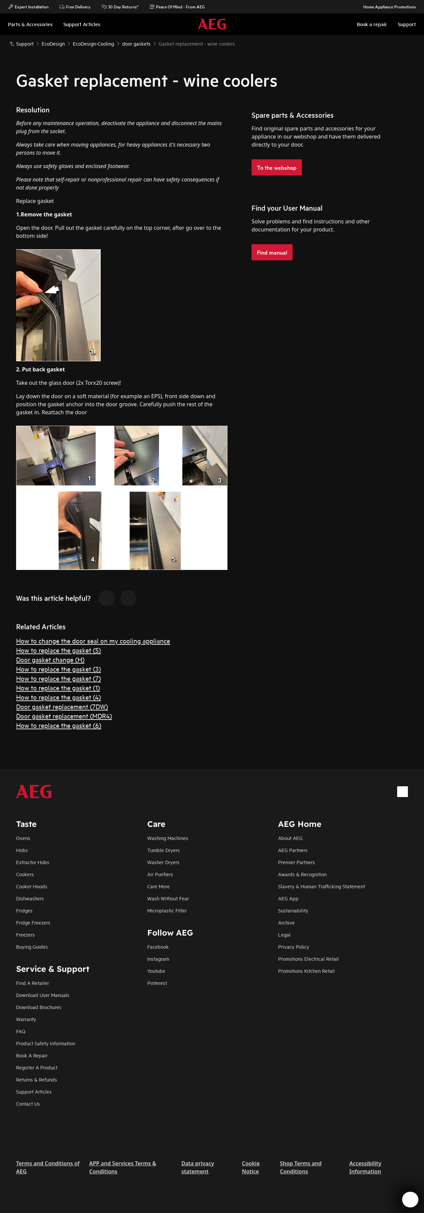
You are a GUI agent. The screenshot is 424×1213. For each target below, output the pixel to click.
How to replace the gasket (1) (58, 687)
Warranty (26, 1019)
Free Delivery (75, 6)
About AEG (290, 838)
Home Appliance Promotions (386, 6)
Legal (284, 934)
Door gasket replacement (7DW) (62, 706)
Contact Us (28, 1103)
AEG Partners (293, 850)
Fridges (24, 910)
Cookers (25, 874)
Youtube (156, 970)
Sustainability (293, 910)
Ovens (23, 838)
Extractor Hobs (32, 862)
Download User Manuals (42, 995)
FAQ (20, 1031)
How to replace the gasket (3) (58, 669)
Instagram (158, 958)
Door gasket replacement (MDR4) (64, 715)
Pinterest (157, 983)
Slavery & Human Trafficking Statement (321, 886)
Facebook (158, 946)
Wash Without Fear (168, 898)
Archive (286, 922)
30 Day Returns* (120, 6)
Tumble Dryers (163, 850)
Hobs (22, 850)
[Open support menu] (410, 1200)
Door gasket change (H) (50, 659)
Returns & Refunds (36, 1079)
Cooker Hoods (31, 886)
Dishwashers (30, 898)
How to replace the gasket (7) (58, 678)
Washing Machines (167, 838)
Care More (158, 886)
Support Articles (34, 1091)
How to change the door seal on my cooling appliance (93, 640)
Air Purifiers (160, 874)
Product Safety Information (45, 1043)
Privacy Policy (293, 946)
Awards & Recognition (302, 874)
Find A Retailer (32, 983)
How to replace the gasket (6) (58, 725)
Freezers (25, 934)
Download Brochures (38, 1007)
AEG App (288, 898)
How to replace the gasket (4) (58, 697)
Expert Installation (28, 6)
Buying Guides (32, 946)
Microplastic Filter (167, 910)
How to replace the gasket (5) (58, 650)
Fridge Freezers (33, 922)
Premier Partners (296, 862)
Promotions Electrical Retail (308, 958)
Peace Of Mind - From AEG (177, 6)
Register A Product (36, 1067)
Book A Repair (32, 1055)
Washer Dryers (163, 862)
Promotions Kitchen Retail (306, 970)
